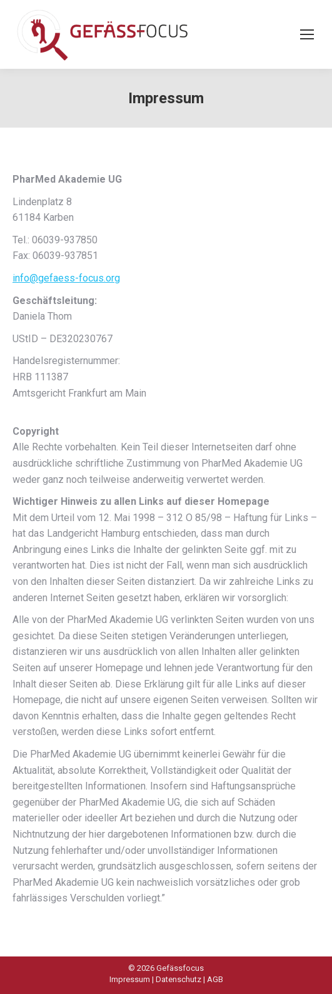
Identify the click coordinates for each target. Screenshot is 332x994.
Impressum (129, 979)
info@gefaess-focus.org (66, 278)
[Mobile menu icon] (306, 34)
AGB (215, 979)
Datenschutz (178, 979)
